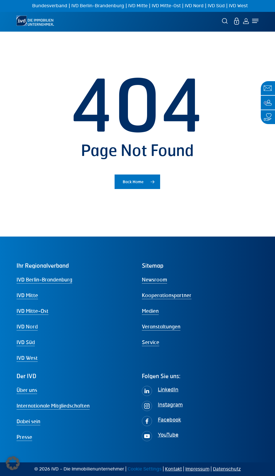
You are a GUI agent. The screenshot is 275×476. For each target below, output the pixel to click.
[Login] (246, 20)
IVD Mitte (138, 5)
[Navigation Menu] (255, 21)
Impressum (197, 469)
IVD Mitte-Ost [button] (32, 311)
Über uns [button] (27, 390)
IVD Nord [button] (27, 326)
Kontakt (173, 469)
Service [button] (150, 342)
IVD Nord (194, 5)
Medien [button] (150, 311)
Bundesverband (49, 5)
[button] (13, 463)
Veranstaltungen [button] (161, 326)
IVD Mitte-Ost (166, 5)
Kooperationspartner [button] (166, 295)
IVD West (238, 5)
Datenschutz (227, 469)
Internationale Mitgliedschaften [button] (53, 405)
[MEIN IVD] (237, 20)
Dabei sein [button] (28, 421)
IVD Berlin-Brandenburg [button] (44, 279)
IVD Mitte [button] (27, 295)
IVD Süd (216, 5)
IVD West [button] (27, 358)
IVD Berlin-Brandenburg (97, 5)
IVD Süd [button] (26, 342)
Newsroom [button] (154, 279)
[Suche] (226, 20)
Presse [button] (24, 437)
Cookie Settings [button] (145, 469)
